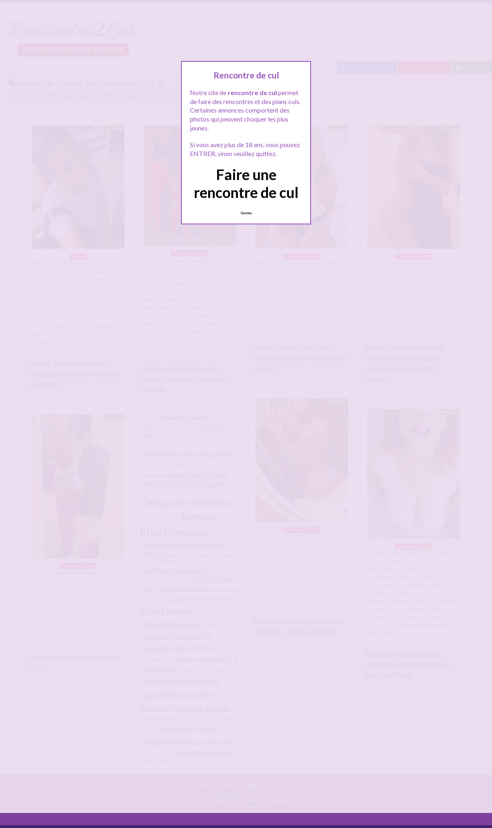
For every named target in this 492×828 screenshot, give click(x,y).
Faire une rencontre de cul (246, 183)
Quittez (246, 213)
